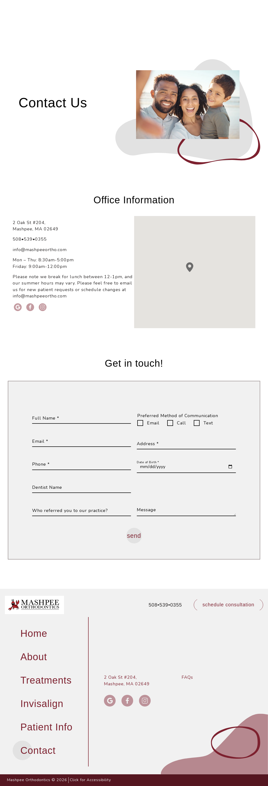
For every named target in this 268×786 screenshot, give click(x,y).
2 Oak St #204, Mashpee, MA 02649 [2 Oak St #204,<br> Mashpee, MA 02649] (127, 680)
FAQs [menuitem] (187, 677)
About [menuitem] (33, 656)
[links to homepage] (34, 605)
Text (208, 423)
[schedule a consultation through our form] (228, 605)
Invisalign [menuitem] (42, 703)
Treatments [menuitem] (46, 680)
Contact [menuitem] (38, 750)
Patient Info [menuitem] (46, 727)
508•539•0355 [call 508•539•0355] (142, 5)
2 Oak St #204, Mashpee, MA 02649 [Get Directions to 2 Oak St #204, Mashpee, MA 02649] (35, 226)
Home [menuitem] (33, 633)
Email (153, 423)
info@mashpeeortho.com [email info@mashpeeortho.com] (40, 250)
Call (181, 423)
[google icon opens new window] (18, 307)
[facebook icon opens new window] (30, 307)
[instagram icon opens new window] (42, 307)
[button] (258, 5)
